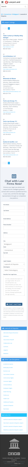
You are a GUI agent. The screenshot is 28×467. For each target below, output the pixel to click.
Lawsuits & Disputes (11, 328)
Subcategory (6, 267)
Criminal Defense (7, 384)
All (2, 14)
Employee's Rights (7, 388)
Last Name (6, 210)
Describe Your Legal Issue (10, 274)
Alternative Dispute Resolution (10, 333)
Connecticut (7, 14)
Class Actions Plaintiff (8, 339)
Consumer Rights (7, 381)
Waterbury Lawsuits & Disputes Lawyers (13, 430)
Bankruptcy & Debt (8, 367)
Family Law (6, 395)
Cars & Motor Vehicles (8, 374)
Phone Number (7, 224)
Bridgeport (15, 14)
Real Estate (6, 409)
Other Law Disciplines (11, 360)
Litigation (5, 350)
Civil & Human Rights (8, 378)
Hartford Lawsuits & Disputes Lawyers (12, 419)
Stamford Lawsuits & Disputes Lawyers (12, 426)
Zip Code (5, 253)
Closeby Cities (7, 415)
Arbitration (6, 336)
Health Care (6, 398)
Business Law (6, 371)
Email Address (7, 218)
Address (5, 233)
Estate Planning (7, 391)
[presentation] (14, 299)
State (4, 247)
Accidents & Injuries (8, 364)
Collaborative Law (7, 343)
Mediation (5, 353)
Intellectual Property (8, 402)
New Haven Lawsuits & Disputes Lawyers (13, 423)
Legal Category (7, 261)
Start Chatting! (14, 304)
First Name (6, 204)
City (4, 241)
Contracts (5, 346)
